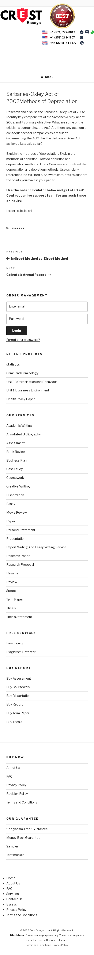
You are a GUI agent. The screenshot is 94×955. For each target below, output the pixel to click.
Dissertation (15, 495)
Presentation (15, 539)
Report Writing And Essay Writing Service (36, 547)
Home (10, 878)
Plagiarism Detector (20, 652)
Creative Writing (18, 486)
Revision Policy (17, 794)
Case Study (14, 469)
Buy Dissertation (18, 696)
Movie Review (16, 512)
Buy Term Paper (17, 713)
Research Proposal (20, 565)
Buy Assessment (18, 678)
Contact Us (14, 899)
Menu (47, 77)
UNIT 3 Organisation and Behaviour (31, 382)
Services (12, 894)
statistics (13, 364)
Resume (12, 573)
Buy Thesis (14, 722)
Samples (12, 846)
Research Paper (18, 556)
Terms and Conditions (21, 802)
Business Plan (16, 460)
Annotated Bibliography (23, 434)
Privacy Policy (16, 785)
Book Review (16, 452)
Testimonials (15, 855)
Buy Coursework (18, 687)
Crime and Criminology (22, 373)
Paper (10, 521)
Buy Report (14, 704)
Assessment (15, 443)
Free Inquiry (14, 643)
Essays (18, 228)
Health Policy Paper (20, 399)
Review (11, 582)
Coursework (15, 478)
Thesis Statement (19, 617)
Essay (10, 504)
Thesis (11, 608)
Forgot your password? (23, 340)
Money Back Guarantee (23, 838)
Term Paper (14, 599)
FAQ (9, 776)
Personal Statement (20, 530)
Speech (11, 591)
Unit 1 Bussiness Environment (27, 390)
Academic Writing (19, 426)
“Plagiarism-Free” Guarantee (27, 829)
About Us (13, 768)
